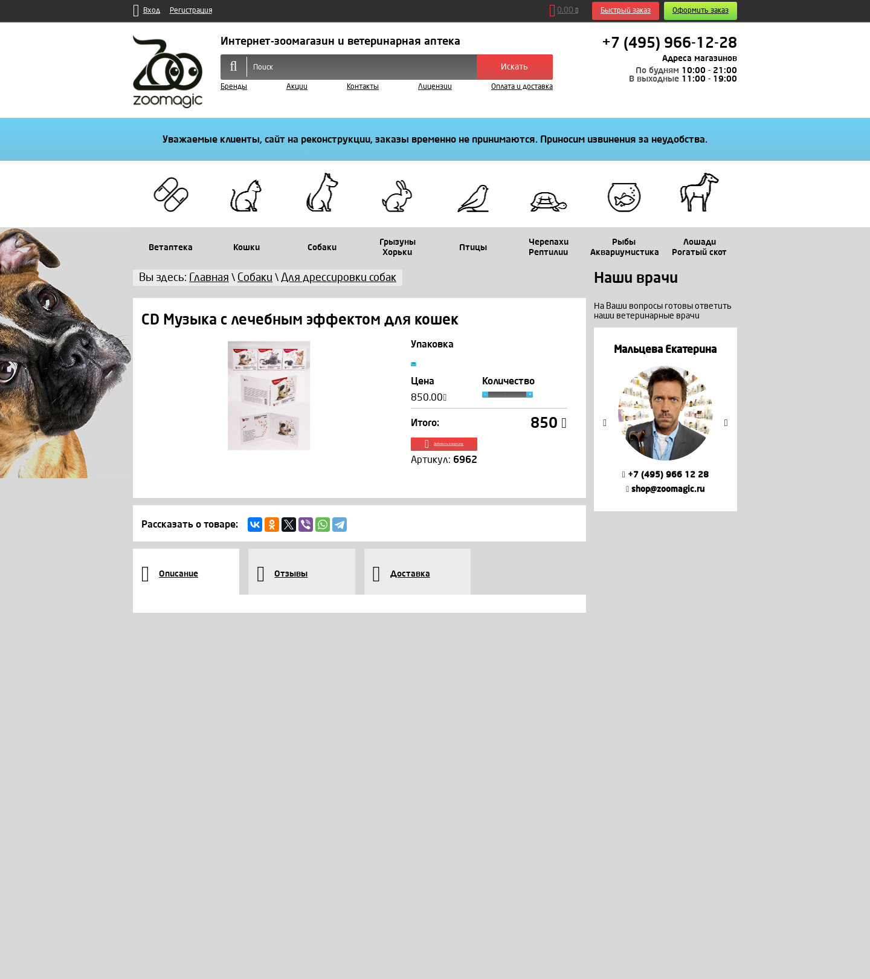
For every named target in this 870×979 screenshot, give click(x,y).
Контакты (363, 87)
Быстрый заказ (626, 11)
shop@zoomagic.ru (665, 489)
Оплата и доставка (522, 87)
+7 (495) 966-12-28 (669, 43)
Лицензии (435, 87)
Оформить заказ (700, 11)
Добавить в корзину (489, 458)
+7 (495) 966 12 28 (665, 474)
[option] (665, 419)
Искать (514, 66)
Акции (297, 87)
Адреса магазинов (699, 58)
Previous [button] (605, 423)
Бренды (234, 87)
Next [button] (726, 423)
